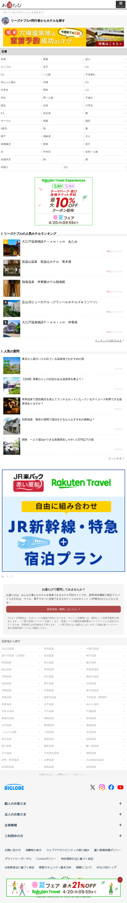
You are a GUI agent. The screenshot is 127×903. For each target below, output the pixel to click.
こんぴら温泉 (9, 732)
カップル (6, 66)
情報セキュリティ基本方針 (55, 867)
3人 (3, 74)
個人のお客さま (63, 803)
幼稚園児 (6, 144)
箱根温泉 (91, 753)
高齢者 (47, 136)
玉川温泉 (7, 753)
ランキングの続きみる (109, 340)
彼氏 (87, 120)
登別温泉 (49, 648)
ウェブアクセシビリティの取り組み (67, 850)
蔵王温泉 (91, 662)
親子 (3, 136)
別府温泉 (91, 739)
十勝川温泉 (92, 648)
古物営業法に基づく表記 (19, 867)
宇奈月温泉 (8, 711)
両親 (45, 120)
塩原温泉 (7, 683)
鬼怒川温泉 (92, 676)
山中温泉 (49, 704)
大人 (87, 136)
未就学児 (6, 159)
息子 (87, 144)
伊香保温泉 (92, 669)
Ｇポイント (78, 774)
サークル (6, 120)
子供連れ (90, 74)
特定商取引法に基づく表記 (77, 859)
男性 (45, 89)
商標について (84, 867)
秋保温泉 (7, 662)
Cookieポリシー (46, 859)
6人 (66, 167)
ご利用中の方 (63, 835)
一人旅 (47, 74)
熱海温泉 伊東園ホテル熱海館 (43, 282)
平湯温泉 (91, 711)
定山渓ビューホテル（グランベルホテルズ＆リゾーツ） (60, 302)
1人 (87, 89)
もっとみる (116, 458)
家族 (45, 59)
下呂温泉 (49, 711)
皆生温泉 (7, 739)
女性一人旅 (91, 151)
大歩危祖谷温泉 (95, 759)
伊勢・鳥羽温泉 (10, 759)
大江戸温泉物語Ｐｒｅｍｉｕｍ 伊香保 (49, 322)
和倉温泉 (7, 704)
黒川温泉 (7, 745)
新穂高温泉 (8, 718)
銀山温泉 (7, 669)
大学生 (4, 89)
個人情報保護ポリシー (107, 850)
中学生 (47, 151)
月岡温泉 (7, 690)
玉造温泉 (91, 732)
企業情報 (63, 825)
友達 (3, 59)
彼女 (3, 105)
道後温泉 (91, 725)
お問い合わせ (13, 850)
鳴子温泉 (91, 655)
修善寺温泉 (50, 697)
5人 (3, 113)
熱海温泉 (49, 766)
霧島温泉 (49, 745)
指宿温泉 (91, 766)
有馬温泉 (91, 718)
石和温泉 (49, 690)
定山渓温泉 (8, 648)
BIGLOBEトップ (106, 867)
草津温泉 (49, 669)
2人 (87, 66)
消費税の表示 (33, 850)
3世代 (4, 128)
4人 (87, 82)
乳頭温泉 (49, 655)
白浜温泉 (7, 725)
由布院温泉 (8, 766)
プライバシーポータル (18, 859)
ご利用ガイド (62, 774)
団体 (45, 144)
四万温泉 (49, 676)
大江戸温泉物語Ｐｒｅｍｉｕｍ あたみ (49, 241)
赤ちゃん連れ (8, 82)
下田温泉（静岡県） (97, 697)
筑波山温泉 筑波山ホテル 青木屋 (46, 261)
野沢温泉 (49, 683)
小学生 (89, 105)
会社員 (47, 113)
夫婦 (45, 82)
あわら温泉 (92, 704)
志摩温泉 (49, 759)
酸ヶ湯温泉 (92, 745)
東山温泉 (49, 662)
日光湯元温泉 (51, 753)
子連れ (89, 97)
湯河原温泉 (92, 690)
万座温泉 (7, 676)
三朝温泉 (49, 732)
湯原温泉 (49, 739)
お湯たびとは (45, 774)
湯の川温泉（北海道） (14, 655)
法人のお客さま (63, 814)
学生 (3, 97)
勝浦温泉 (49, 725)
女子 (45, 66)
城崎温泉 (49, 718)
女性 (45, 105)
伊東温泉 (7, 697)
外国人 (4, 167)
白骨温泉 (91, 683)
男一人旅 (48, 97)
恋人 (87, 59)
